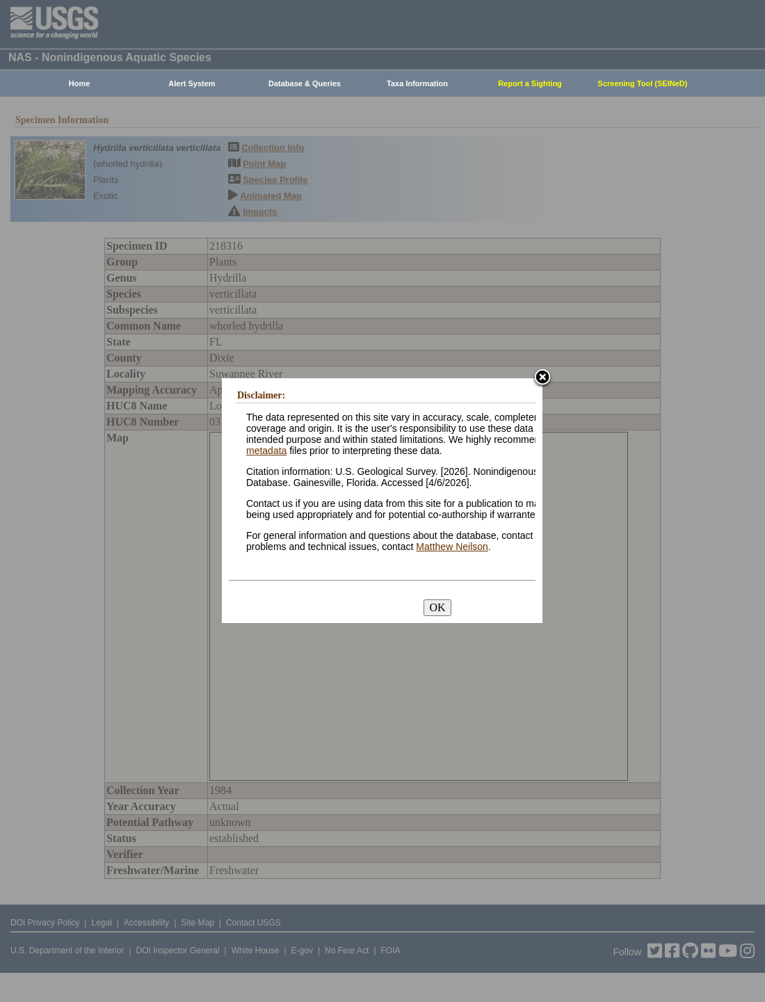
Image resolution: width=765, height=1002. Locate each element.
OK (437, 607)
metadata (266, 450)
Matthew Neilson (452, 546)
